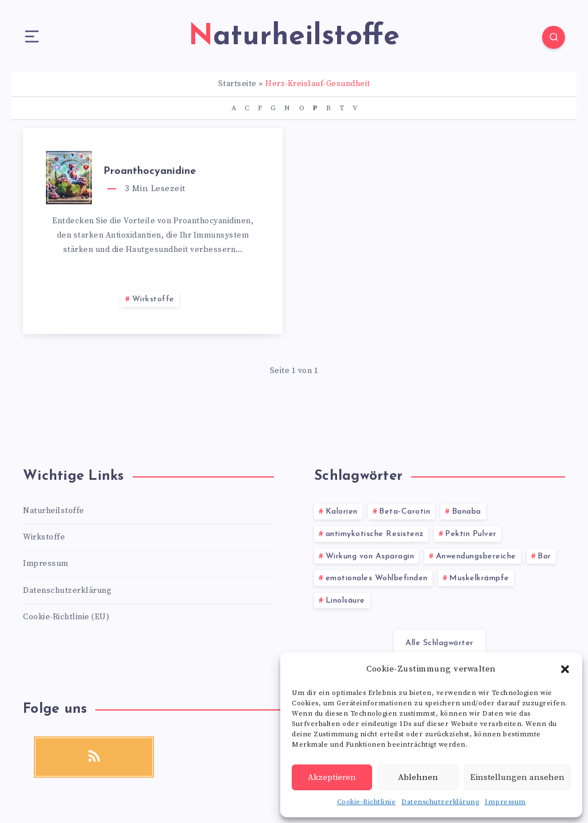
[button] (565, 669)
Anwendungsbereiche (476, 556)
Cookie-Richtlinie (366, 802)
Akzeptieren (332, 777)
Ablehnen (418, 777)
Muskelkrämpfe (479, 578)
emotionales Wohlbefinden (377, 578)
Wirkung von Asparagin (370, 556)
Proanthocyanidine (149, 171)
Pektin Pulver (471, 534)
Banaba (466, 511)
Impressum (505, 802)
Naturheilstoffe (53, 511)
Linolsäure (345, 600)
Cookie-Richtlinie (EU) (66, 617)
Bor (544, 556)
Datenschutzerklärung (440, 802)
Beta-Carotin (404, 511)
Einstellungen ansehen (517, 777)
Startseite (237, 84)
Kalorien (342, 511)
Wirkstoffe (153, 299)
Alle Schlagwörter (439, 643)
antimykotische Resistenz (375, 534)
